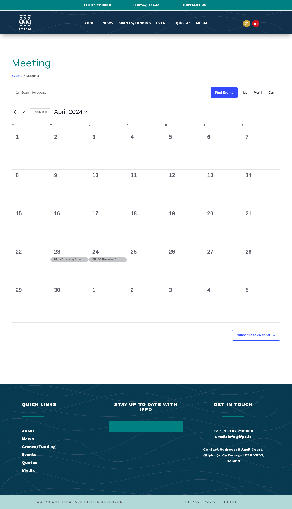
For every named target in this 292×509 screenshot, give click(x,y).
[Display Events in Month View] (258, 92)
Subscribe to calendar (253, 335)
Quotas (183, 23)
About (90, 23)
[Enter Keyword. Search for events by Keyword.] (111, 92)
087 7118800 (99, 5)
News (107, 23)
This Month (40, 111)
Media (202, 23)
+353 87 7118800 (237, 431)
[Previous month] (14, 112)
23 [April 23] (57, 252)
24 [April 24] (95, 252)
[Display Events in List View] (245, 92)
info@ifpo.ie (148, 5)
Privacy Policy (202, 502)
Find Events (224, 92)
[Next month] (23, 112)
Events (163, 23)
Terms (230, 502)
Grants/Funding (134, 23)
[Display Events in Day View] (271, 92)
